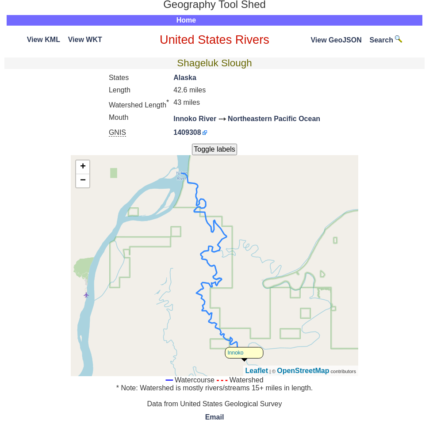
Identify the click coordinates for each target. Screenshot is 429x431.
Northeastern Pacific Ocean (274, 118)
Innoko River (194, 118)
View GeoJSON (335, 40)
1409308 (187, 132)
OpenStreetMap (303, 370)
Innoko (236, 353)
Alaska (184, 77)
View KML (43, 39)
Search (386, 40)
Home (186, 20)
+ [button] (83, 167)
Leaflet (256, 370)
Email (214, 417)
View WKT (85, 39)
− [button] (83, 180)
